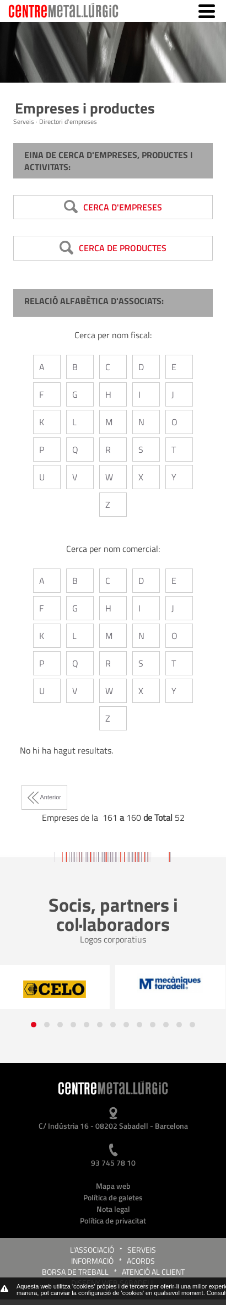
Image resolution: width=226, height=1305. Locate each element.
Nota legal (113, 1209)
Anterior (44, 797)
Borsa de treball (75, 1271)
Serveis (141, 1249)
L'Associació (92, 1249)
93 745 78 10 (113, 1162)
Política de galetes (113, 1197)
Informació (92, 1260)
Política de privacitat (113, 1220)
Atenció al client (153, 1271)
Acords (141, 1260)
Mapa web (113, 1186)
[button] (33, 1024)
